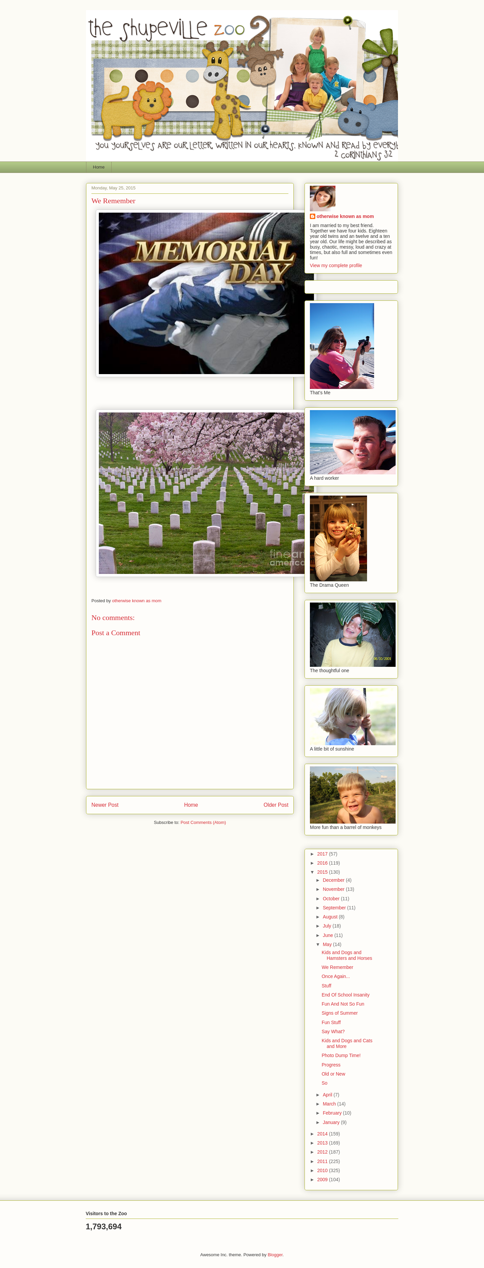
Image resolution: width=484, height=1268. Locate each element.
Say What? (333, 1031)
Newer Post (105, 805)
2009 (323, 1179)
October (332, 898)
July (327, 926)
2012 (323, 1152)
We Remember (337, 967)
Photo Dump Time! (341, 1055)
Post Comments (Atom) (203, 822)
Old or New (333, 1074)
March (330, 1104)
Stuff (326, 985)
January (332, 1122)
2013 (323, 1143)
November (334, 889)
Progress (331, 1064)
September (335, 907)
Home (99, 167)
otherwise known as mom (345, 216)
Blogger (275, 1254)
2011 (323, 1161)
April (328, 1094)
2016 (323, 863)
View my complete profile (336, 265)
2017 (323, 854)
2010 (323, 1170)
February (333, 1113)
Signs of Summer (340, 1013)
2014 (323, 1133)
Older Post (276, 805)
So (324, 1083)
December (334, 880)
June (328, 935)
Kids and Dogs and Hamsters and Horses (347, 955)
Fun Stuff (331, 1022)
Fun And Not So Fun (343, 1004)
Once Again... (336, 976)
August (330, 916)
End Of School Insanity (345, 995)
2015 (323, 872)
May (328, 944)
